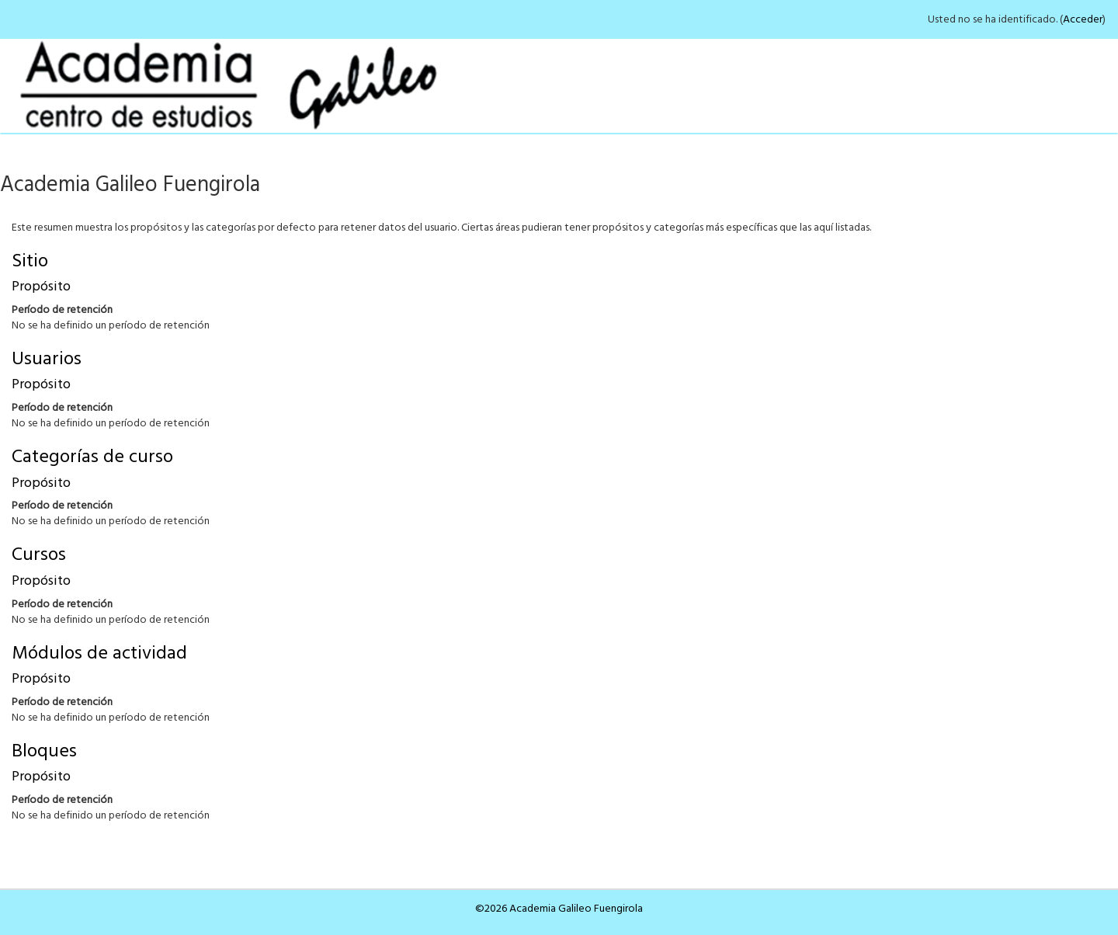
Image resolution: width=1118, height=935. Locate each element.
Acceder (1082, 19)
